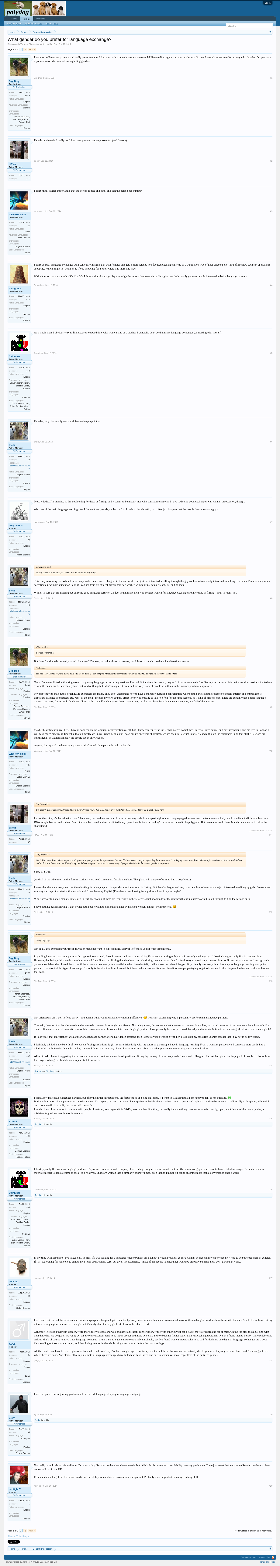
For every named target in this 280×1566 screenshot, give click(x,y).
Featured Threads (33, 23)
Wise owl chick (17, 214)
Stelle (12, 445)
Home (14, 19)
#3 (271, 211)
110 (28, 460)
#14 (270, 1065)
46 (29, 1504)
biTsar (12, 164)
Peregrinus (15, 288)
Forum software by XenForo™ (31, 1562)
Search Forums (14, 23)
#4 (271, 285)
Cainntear (14, 356)
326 (28, 226)
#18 (270, 1360)
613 (28, 300)
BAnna (38, 1071)
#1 (271, 78)
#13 (270, 981)
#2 (271, 161)
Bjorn (12, 1417)
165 (28, 1432)
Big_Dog (53, 44)
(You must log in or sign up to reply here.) (253, 1531)
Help (255, 1557)
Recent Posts (51, 23)
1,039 (27, 96)
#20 (270, 1486)
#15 (270, 1118)
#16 (270, 1189)
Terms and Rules (267, 1562)
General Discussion (30, 44)
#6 (271, 442)
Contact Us (246, 1557)
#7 (271, 522)
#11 (270, 835)
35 (29, 1355)
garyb (12, 1344)
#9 (271, 707)
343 (28, 371)
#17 (270, 1278)
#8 (271, 598)
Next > (32, 49)
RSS (273, 1557)
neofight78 (15, 1489)
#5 (271, 353)
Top (268, 1557)
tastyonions (16, 525)
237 (28, 179)
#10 (270, 751)
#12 (270, 912)
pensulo (13, 1281)
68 (29, 1296)
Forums (26, 19)
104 (28, 1136)
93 (29, 540)
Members (40, 19)
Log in (268, 3)
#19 (270, 1414)
